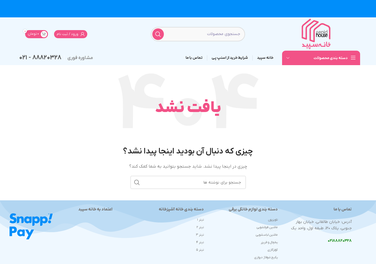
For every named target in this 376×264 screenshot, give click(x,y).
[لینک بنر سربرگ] (188, 8)
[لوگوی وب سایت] (316, 33)
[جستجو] (198, 34)
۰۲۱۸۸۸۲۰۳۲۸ (340, 240)
